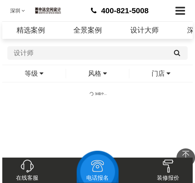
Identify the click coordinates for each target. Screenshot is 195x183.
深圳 (17, 10)
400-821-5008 (125, 10)
